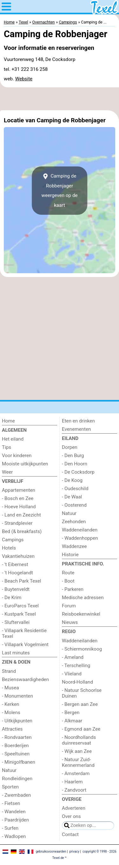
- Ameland (72, 657)
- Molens (11, 712)
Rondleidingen (17, 778)
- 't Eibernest (15, 564)
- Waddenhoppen (80, 538)
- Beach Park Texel (21, 581)
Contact (70, 834)
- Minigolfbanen (18, 762)
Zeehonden (74, 521)
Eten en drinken (78, 421)
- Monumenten (17, 696)
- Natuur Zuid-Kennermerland (78, 762)
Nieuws (70, 622)
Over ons (71, 816)
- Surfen (10, 828)
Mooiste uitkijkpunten (25, 464)
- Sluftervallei (16, 622)
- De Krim (11, 597)
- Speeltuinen (16, 754)
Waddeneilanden (79, 530)
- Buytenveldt (16, 589)
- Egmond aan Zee (81, 729)
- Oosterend (74, 505)
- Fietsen (11, 803)
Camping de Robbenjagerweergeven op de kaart (59, 190)
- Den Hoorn (74, 464)
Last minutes (16, 653)
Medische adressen (83, 597)
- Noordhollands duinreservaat (79, 740)
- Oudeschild (75, 488)
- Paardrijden (15, 820)
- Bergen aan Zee (80, 704)
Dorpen (69, 447)
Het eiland (12, 439)
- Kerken (10, 704)
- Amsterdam (75, 773)
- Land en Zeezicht (21, 515)
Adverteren (73, 808)
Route (68, 573)
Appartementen (18, 490)
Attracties (12, 729)
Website (23, 79)
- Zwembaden (16, 795)
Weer (7, 472)
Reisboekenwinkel (81, 614)
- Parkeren (72, 589)
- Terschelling (76, 665)
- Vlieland (72, 674)
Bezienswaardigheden (25, 679)
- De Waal (72, 497)
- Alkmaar (72, 721)
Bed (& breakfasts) (22, 531)
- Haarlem (72, 782)
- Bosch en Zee (17, 498)
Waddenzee (74, 546)
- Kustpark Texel (19, 614)
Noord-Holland (77, 682)
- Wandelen (14, 811)
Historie (70, 555)
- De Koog (72, 480)
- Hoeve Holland (19, 507)
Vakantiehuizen (18, 556)
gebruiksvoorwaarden (51, 851)
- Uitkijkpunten (17, 721)
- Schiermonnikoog (82, 649)
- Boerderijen (15, 745)
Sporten (10, 787)
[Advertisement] (59, 98)
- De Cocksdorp (78, 472)
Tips (6, 447)
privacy (74, 851)
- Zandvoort (74, 790)
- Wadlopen (14, 836)
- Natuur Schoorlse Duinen (82, 693)
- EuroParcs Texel (20, 606)
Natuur (9, 770)
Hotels (9, 548)
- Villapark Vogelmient (25, 644)
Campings (12, 540)
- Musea (10, 688)
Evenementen (76, 429)
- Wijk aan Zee (77, 751)
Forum (69, 606)
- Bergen (70, 712)
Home (8, 421)
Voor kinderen (16, 455)
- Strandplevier (17, 523)
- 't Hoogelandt (17, 573)
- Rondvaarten (17, 737)
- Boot (68, 581)
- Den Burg (73, 455)
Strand (9, 671)
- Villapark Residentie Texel (24, 633)
